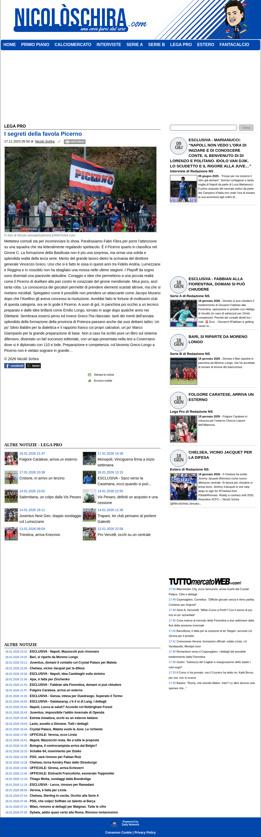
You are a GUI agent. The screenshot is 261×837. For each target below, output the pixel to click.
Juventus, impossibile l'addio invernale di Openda (67, 712)
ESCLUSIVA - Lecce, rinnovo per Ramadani (62, 785)
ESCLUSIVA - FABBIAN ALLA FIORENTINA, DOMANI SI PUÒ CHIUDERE (217, 283)
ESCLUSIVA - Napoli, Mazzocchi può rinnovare (64, 651)
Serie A (175, 296)
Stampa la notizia (104, 374)
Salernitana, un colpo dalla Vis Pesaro (50, 497)
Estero (175, 469)
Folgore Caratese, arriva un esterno (48, 459)
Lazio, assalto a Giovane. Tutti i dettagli (59, 724)
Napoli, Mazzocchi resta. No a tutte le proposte (64, 740)
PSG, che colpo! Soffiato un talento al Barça (62, 801)
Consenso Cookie (118, 832)
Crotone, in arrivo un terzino (42, 478)
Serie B (176, 354)
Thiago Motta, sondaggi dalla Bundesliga (60, 779)
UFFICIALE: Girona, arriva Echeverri (57, 768)
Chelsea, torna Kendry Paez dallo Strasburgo (63, 762)
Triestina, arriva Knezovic (39, 535)
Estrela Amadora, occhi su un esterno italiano (64, 718)
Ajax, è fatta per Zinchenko (50, 679)
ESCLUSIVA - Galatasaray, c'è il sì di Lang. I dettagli (68, 701)
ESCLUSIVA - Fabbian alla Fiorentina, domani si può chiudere (75, 685)
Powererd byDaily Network (130, 823)
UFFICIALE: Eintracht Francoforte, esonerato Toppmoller (72, 773)
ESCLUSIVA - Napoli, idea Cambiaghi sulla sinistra (67, 674)
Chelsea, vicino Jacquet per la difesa (57, 668)
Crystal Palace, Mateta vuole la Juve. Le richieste (66, 729)
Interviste (177, 171)
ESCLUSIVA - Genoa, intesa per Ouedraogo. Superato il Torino (76, 696)
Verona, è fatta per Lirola (48, 790)
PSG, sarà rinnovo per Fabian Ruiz (55, 757)
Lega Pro (177, 412)
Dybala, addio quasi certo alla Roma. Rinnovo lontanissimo (74, 812)
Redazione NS (201, 171)
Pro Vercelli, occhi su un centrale (124, 535)
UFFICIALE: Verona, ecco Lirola (53, 735)
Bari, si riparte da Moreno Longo (54, 657)
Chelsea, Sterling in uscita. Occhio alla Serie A (64, 796)
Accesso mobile (103, 380)
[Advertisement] (43, 404)
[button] (246, 128)
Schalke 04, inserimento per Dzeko (55, 751)
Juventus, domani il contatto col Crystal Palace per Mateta (73, 662)
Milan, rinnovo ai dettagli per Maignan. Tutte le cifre (68, 806)
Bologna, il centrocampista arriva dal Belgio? (63, 746)
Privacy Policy (145, 832)
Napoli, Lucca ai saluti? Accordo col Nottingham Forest (71, 707)
